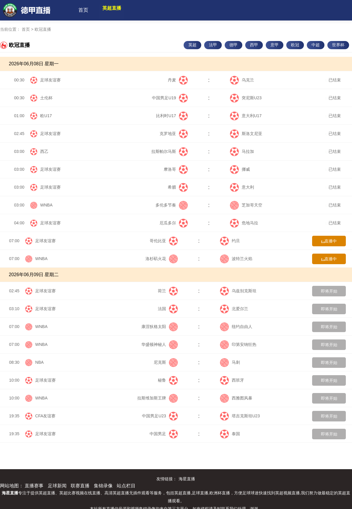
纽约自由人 (236, 326)
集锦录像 (103, 485)
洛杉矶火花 (161, 258)
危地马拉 (244, 223)
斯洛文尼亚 (246, 133)
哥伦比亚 (164, 240)
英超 (192, 44)
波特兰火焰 (236, 258)
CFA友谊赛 (45, 416)
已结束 (333, 80)
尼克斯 (166, 362)
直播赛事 (34, 485)
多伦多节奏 (171, 205)
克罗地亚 (174, 133)
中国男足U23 (160, 416)
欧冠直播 (43, 29)
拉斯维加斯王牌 (157, 398)
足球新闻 (57, 485)
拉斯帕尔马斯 (169, 151)
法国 (168, 308)
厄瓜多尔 (174, 223)
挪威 (240, 169)
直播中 (329, 241)
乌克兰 (242, 80)
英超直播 (117, 10)
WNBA (46, 205)
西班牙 (232, 380)
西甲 (254, 44)
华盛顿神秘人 (159, 344)
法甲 (213, 44)
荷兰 (168, 290)
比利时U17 (172, 115)
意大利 (242, 187)
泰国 (230, 433)
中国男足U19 (170, 97)
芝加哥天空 (246, 205)
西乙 (44, 151)
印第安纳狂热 (238, 344)
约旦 (230, 240)
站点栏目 (126, 485)
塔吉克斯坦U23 (240, 416)
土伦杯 (46, 97)
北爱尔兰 (234, 308)
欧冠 (295, 44)
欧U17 (46, 115)
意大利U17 (246, 115)
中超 (316, 44)
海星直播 (187, 478)
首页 (83, 10)
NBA (39, 362)
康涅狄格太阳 (159, 326)
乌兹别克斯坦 (238, 290)
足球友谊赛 (50, 80)
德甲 (233, 44)
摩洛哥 (176, 169)
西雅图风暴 (236, 398)
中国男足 (164, 433)
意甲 (274, 44)
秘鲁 (168, 380)
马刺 (230, 362)
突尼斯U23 (246, 97)
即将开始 (329, 291)
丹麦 (178, 80)
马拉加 (242, 151)
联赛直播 (80, 485)
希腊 (178, 187)
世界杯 (338, 44)
